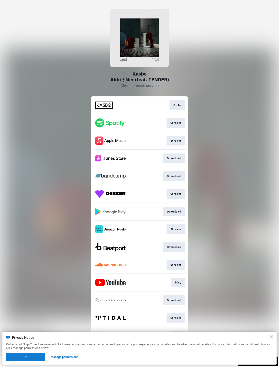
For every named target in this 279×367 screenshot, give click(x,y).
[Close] (271, 337)
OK (26, 357)
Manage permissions (64, 357)
